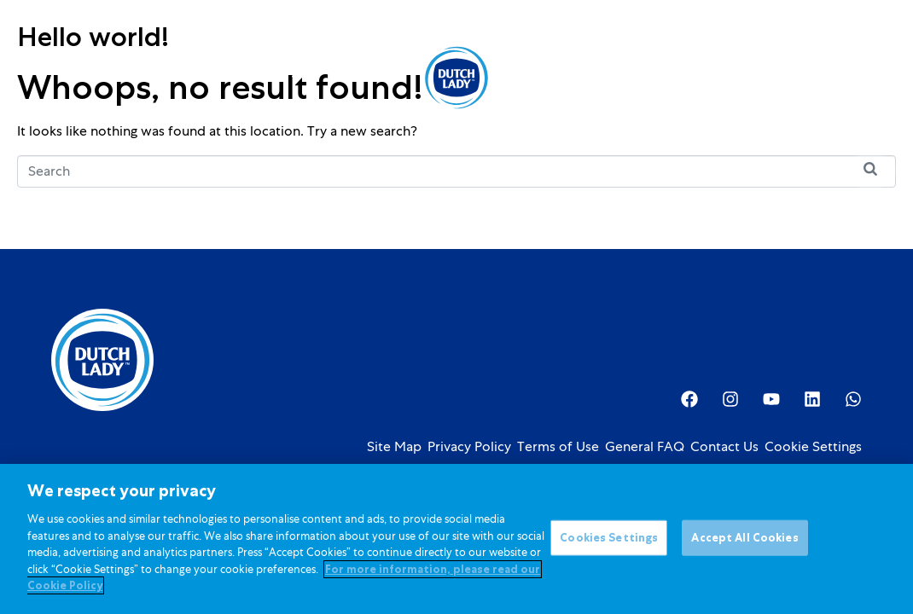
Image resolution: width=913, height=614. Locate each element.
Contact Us (724, 447)
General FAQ (644, 447)
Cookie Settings (813, 447)
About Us (551, 77)
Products (162, 77)
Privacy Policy (469, 447)
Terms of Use (558, 447)
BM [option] (777, 79)
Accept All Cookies (744, 538)
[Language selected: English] (777, 78)
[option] (777, 79)
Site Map (394, 447)
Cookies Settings (609, 538)
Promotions (356, 77)
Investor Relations (658, 77)
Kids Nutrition (258, 77)
